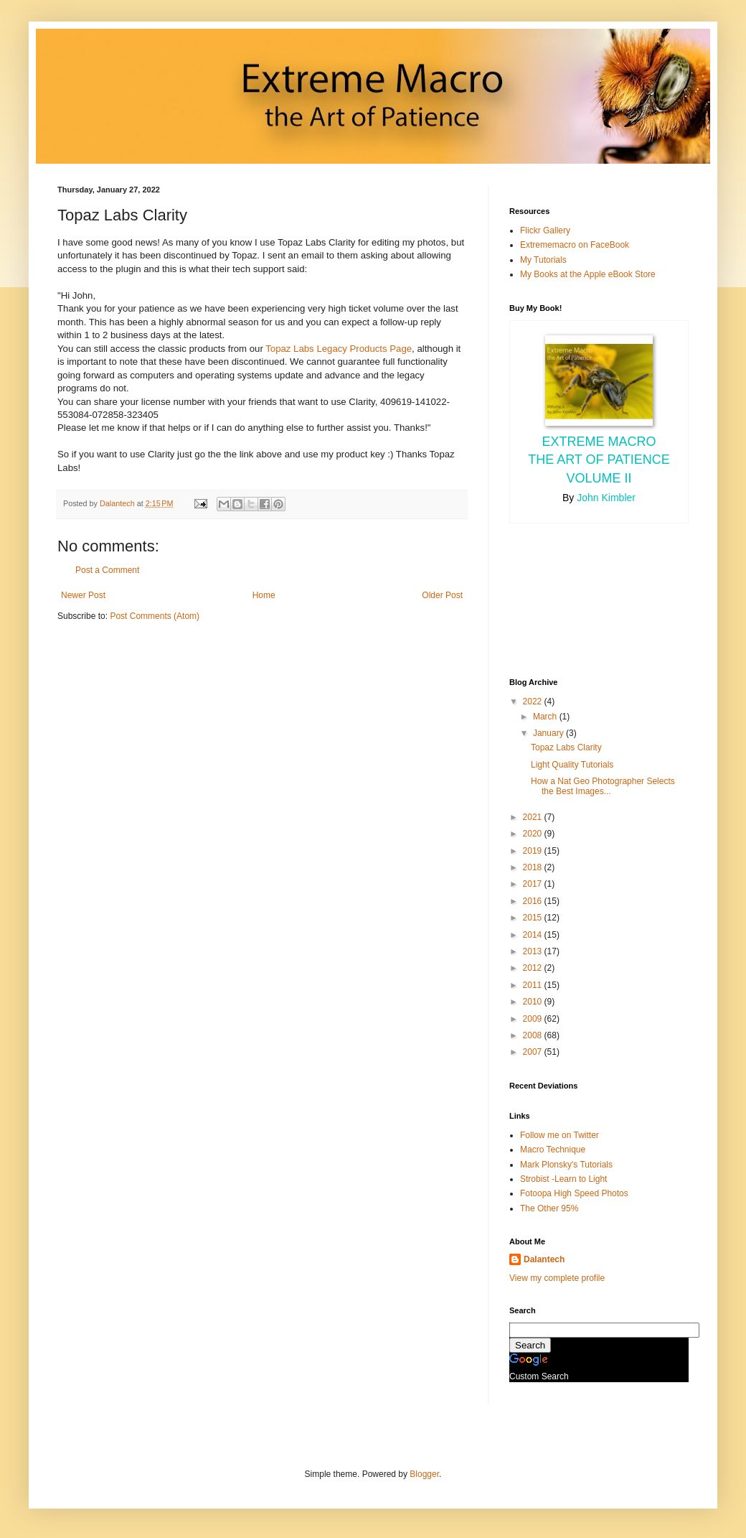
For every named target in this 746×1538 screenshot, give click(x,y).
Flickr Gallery (545, 230)
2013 (533, 951)
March (546, 717)
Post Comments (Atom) (154, 616)
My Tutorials (543, 260)
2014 (533, 935)
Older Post (442, 595)
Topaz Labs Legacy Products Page (338, 348)
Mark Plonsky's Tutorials (566, 1165)
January (549, 733)
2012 (533, 968)
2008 (533, 1035)
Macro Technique (552, 1150)
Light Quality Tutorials (572, 765)
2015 (533, 918)
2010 (533, 1002)
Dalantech (544, 1259)
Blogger (424, 1474)
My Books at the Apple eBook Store (588, 274)
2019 (533, 851)
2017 (533, 884)
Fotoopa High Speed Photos (574, 1193)
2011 (533, 985)
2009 (533, 1019)
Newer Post (83, 595)
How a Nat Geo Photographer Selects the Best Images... (603, 786)
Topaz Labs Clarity (566, 747)
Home (263, 595)
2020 (533, 834)
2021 (533, 817)
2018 (533, 867)
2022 (533, 701)
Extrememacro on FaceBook (574, 245)
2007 (533, 1052)
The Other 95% (549, 1208)
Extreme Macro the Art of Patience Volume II (599, 459)
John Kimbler (606, 497)
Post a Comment (107, 570)
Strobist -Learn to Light (563, 1179)
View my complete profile (557, 1278)
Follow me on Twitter (559, 1135)
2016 (533, 901)
